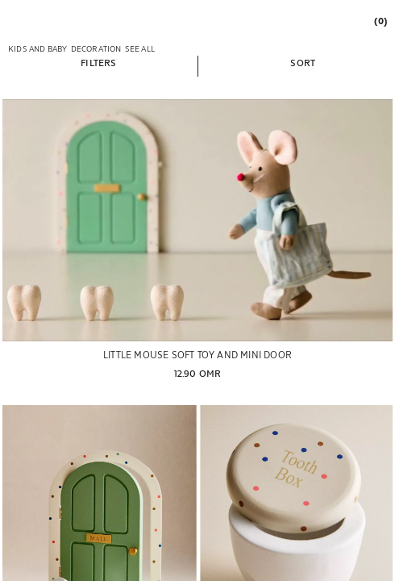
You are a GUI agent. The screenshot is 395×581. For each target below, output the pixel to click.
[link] (379, 21)
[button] (98, 62)
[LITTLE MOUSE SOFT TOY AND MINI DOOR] (197, 220)
